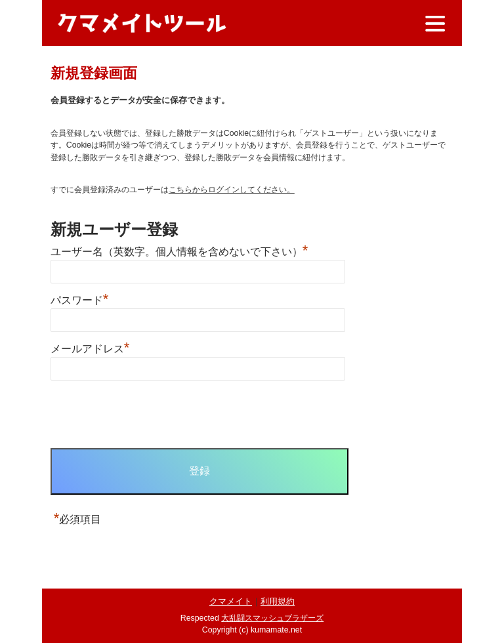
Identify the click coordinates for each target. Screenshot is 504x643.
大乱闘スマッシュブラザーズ (272, 618)
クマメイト (230, 601)
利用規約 (278, 601)
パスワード (80, 300)
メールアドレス (90, 348)
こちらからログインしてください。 (232, 189)
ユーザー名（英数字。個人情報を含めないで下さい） (179, 251)
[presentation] (150, 415)
